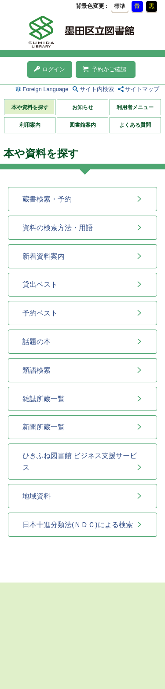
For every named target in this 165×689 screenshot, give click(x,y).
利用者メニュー (135, 107)
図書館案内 (83, 125)
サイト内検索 (97, 89)
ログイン (49, 69)
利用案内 (29, 125)
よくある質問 (135, 125)
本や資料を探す (29, 107)
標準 (119, 6)
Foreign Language (45, 89)
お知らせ (82, 107)
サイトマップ (142, 89)
